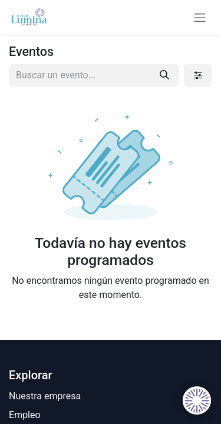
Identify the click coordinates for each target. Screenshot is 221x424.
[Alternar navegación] (199, 17)
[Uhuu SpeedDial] (197, 400)
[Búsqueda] (164, 75)
